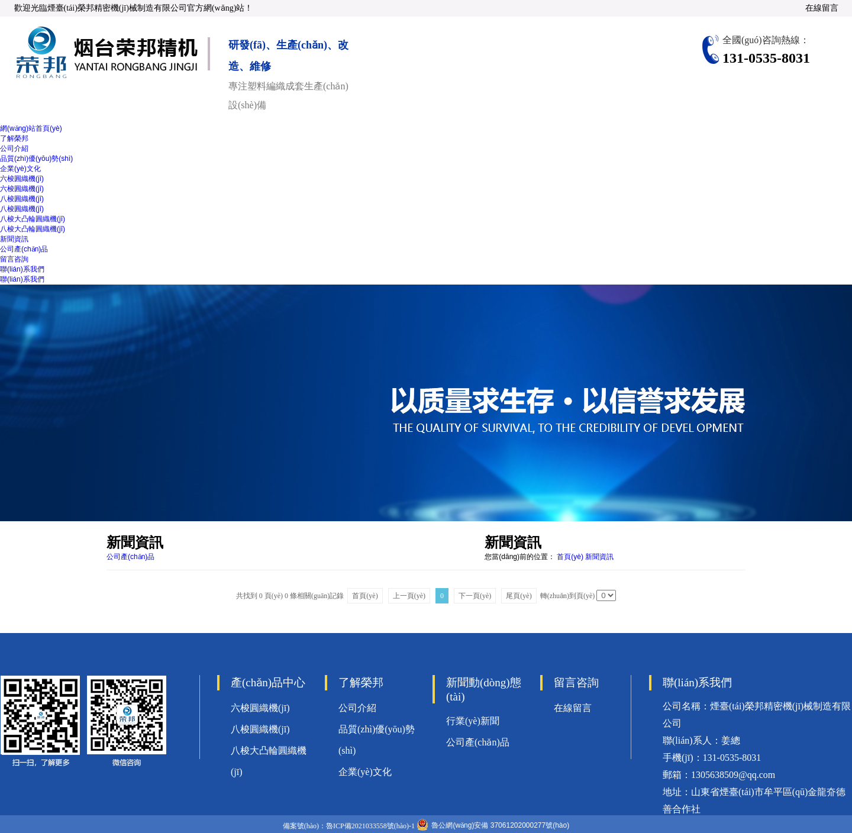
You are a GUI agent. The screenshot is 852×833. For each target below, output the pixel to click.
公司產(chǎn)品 (24, 249)
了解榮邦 (14, 138)
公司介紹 (14, 148)
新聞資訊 (14, 239)
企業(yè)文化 (20, 168)
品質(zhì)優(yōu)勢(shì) (36, 158)
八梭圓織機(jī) (22, 199)
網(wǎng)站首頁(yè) (31, 128)
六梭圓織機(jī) (22, 179)
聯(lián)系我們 (22, 269)
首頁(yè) (570, 557)
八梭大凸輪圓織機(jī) (32, 219)
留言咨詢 (14, 259)
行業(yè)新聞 (472, 721)
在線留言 (821, 8)
